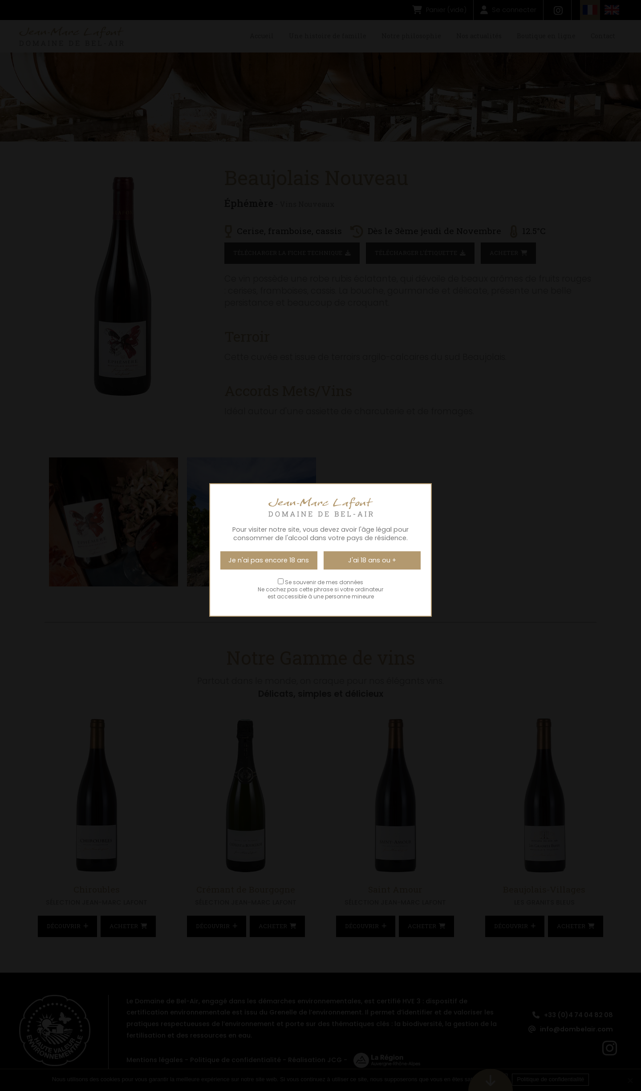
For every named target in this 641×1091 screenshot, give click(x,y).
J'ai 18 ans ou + (372, 560)
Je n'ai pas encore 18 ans (268, 560)
